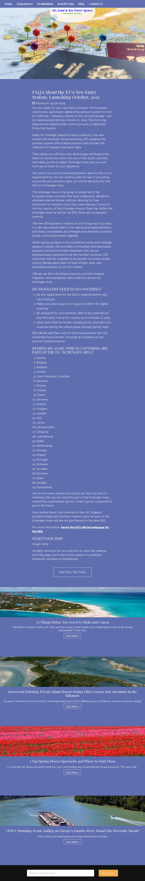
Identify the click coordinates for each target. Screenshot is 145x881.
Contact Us (96, 4)
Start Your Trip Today (72, 572)
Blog (81, 4)
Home (8, 4)
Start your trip (108, 873)
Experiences (25, 4)
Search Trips (66, 4)
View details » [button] (72, 635)
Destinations (45, 4)
